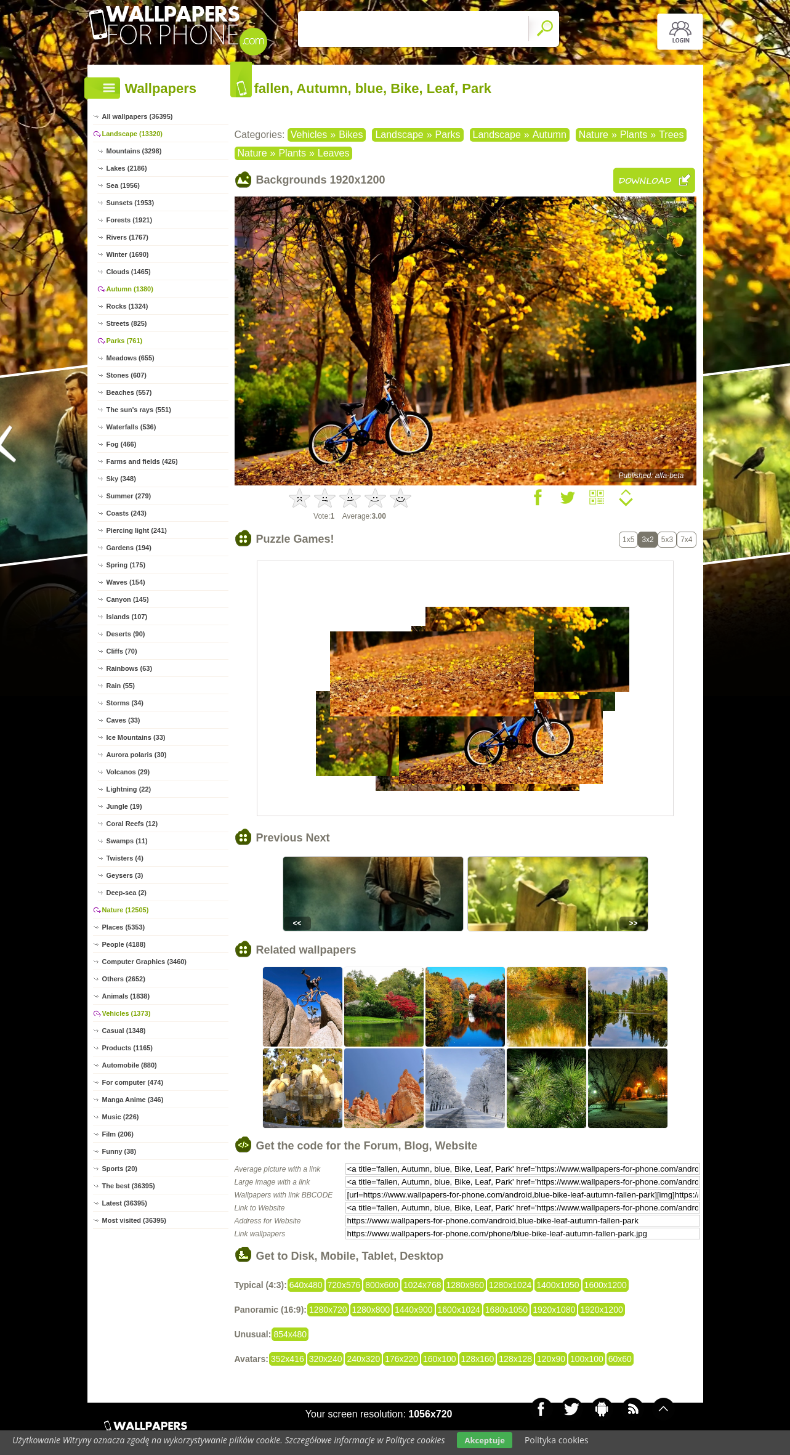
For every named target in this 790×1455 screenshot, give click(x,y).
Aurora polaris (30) (137, 754)
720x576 (344, 1285)
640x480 (306, 1285)
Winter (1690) (128, 254)
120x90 (551, 1359)
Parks (448, 134)
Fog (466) (122, 444)
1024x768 (422, 1285)
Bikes (351, 134)
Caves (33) (123, 720)
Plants (633, 134)
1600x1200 (605, 1285)
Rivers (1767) (128, 237)
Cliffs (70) (122, 651)
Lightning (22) (129, 789)
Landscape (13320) (132, 133)
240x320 (363, 1359)
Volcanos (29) (128, 772)
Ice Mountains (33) (136, 737)
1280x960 (465, 1285)
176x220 (401, 1359)
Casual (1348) (124, 1030)
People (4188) (124, 944)
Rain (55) (121, 685)
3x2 (647, 539)
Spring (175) (126, 565)
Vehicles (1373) (126, 1013)
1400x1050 (557, 1285)
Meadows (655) (131, 358)
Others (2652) (123, 979)
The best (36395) (128, 1186)
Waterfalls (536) (131, 427)
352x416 (287, 1359)
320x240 (325, 1359)
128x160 (477, 1359)
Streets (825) (127, 323)
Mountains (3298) (134, 151)
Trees (671, 134)
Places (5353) (123, 927)
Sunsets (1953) (131, 202)
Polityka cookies (557, 1440)
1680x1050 (506, 1310)
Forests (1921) (130, 220)
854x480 (290, 1334)
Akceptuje (484, 1440)
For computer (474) (133, 1082)
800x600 (381, 1285)
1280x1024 (510, 1285)
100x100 (586, 1359)
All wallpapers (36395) (137, 116)
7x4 (686, 539)
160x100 (439, 1359)
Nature (593, 134)
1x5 (628, 539)
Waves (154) (126, 582)
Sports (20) (119, 1168)
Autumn (549, 134)
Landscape (399, 134)
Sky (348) (121, 478)
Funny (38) (119, 1151)
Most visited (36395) (134, 1220)
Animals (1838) (126, 996)
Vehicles (309, 134)
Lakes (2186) (127, 168)
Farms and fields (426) (142, 461)
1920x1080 (554, 1310)
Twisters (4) (125, 858)
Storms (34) (125, 703)
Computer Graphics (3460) (144, 961)
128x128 (515, 1359)
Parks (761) (125, 340)
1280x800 (371, 1310)
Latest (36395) (124, 1203)
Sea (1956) (123, 185)
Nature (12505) (125, 910)
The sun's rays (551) (139, 409)
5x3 (667, 539)
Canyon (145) (128, 599)
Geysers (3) (125, 875)
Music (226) (120, 1117)
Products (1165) (127, 1048)
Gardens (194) (129, 547)
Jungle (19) (124, 806)
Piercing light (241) (137, 530)
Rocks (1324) (127, 306)
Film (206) (118, 1134)
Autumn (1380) (130, 289)
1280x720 (328, 1310)
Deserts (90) (126, 634)
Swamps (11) (127, 841)
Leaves (334, 153)
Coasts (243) (127, 513)
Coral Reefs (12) (132, 823)
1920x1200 (601, 1310)
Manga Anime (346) (133, 1099)
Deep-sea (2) (127, 892)
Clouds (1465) (129, 271)
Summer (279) (129, 496)
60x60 (620, 1359)
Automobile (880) (129, 1065)
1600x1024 (459, 1310)
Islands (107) (127, 616)
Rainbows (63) (130, 668)
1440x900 (414, 1310)
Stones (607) (127, 375)
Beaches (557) (129, 392)
